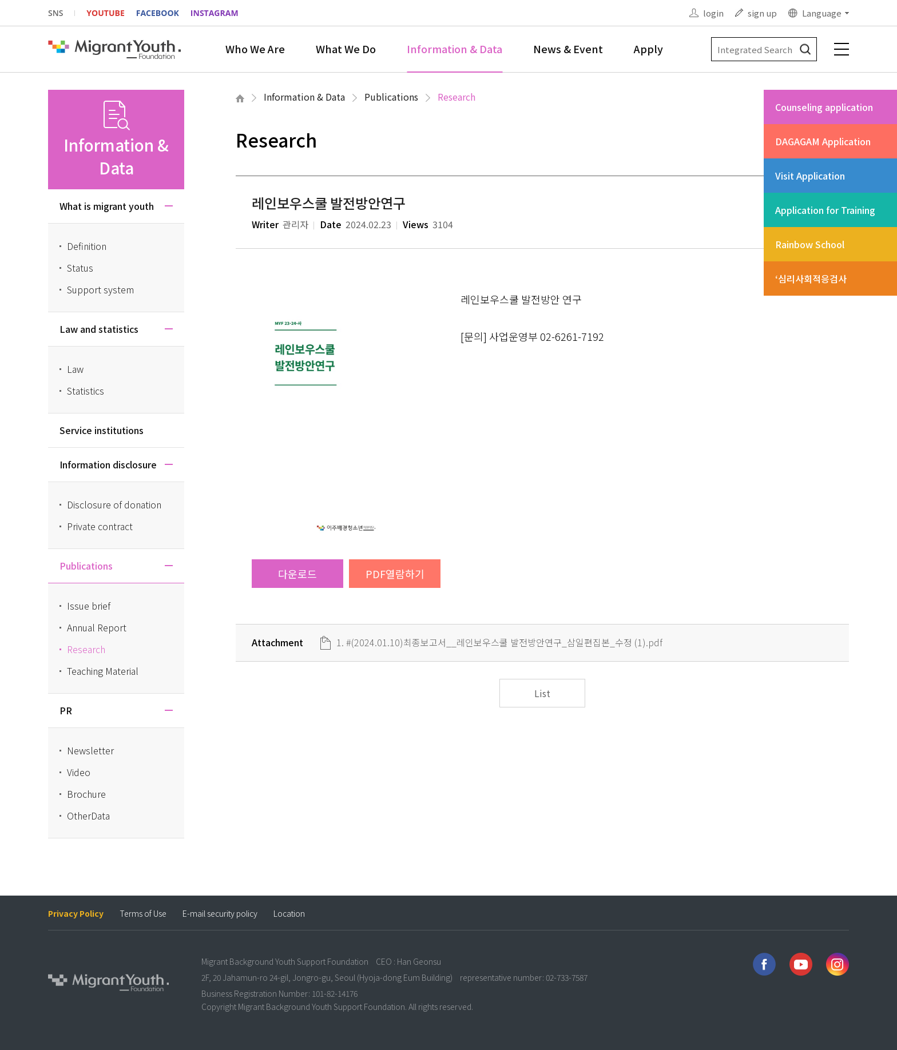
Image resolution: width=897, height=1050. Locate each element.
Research (456, 96)
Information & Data (454, 48)
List (542, 693)
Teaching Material (102, 671)
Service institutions (101, 430)
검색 (805, 49)
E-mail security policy (219, 913)
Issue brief (88, 605)
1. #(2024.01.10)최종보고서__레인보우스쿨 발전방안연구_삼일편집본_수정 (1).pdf (499, 642)
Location (289, 913)
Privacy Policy (76, 913)
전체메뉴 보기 (841, 49)
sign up (762, 13)
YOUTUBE (105, 12)
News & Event (568, 48)
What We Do (346, 48)
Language (822, 13)
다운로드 (297, 573)
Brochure (86, 794)
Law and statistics (98, 329)
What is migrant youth (106, 206)
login (713, 13)
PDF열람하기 (395, 573)
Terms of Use (143, 913)
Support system (100, 289)
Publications (391, 96)
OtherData (88, 815)
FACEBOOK (157, 12)
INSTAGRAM (214, 12)
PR (65, 710)
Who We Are (255, 48)
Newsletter (90, 750)
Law (75, 369)
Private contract (100, 526)
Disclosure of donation (114, 504)
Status (80, 268)
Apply (648, 48)
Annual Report (96, 627)
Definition (86, 246)
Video (78, 772)
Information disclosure (108, 464)
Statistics (85, 390)
